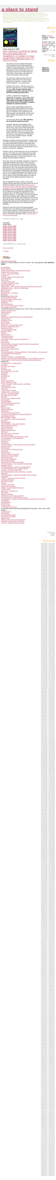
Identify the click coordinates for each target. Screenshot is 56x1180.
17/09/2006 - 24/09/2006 (48, 665)
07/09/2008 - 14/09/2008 (48, 784)
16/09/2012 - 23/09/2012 (48, 1064)
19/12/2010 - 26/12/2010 (48, 938)
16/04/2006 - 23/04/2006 (48, 638)
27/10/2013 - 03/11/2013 (48, 1132)
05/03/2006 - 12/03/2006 (48, 630)
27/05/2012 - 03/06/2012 (48, 1041)
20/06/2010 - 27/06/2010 (48, 915)
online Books (5, 443)
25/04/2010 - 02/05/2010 (48, 904)
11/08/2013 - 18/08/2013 (48, 1117)
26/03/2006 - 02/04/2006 (48, 634)
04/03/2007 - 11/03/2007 (48, 698)
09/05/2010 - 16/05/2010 (48, 907)
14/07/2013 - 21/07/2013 (48, 1111)
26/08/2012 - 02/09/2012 (48, 1060)
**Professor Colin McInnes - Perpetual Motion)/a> (16, 414)
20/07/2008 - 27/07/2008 (48, 775)
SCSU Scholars (32, 475)
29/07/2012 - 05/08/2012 (48, 1054)
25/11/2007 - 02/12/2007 (48, 733)
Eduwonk (4, 333)
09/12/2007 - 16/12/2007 (48, 736)
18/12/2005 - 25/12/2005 (48, 614)
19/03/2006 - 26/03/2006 (48, 633)
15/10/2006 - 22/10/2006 (48, 671)
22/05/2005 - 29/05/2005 (48, 583)
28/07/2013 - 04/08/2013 (48, 1114)
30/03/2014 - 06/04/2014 (48, 1162)
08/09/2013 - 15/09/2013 (48, 1122)
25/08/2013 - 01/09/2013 (48, 1119)
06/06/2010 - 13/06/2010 (48, 912)
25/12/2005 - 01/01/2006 (48, 616)
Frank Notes (5, 350)
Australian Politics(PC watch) (10, 283)
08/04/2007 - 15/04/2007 (48, 705)
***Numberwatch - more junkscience (12, 438)
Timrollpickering (6, 502)
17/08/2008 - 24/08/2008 (48, 780)
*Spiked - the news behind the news (12, 488)
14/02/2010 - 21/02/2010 (48, 890)
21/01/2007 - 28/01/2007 (48, 689)
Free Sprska (5, 355)
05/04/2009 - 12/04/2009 (48, 826)
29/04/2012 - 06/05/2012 (48, 1036)
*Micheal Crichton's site (8, 310)
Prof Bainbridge (27, 464)
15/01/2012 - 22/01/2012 (48, 1014)
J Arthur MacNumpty (7, 381)
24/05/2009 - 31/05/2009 (48, 836)
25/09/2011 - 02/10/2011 (48, 992)
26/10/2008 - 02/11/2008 (48, 794)
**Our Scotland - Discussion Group (12, 449)
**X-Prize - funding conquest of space (12, 523)
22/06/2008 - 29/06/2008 (48, 769)
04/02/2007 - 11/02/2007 (48, 692)
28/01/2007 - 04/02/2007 (48, 691)
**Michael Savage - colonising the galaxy (13, 475)
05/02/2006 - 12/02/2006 (48, 624)
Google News (51, 532)
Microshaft (4, 420)
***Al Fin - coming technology (10, 274)
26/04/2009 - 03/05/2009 (48, 830)
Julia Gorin (4, 388)
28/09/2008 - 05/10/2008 (48, 789)
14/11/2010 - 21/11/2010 (48, 931)
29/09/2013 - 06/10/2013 (48, 1127)
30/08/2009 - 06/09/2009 (48, 855)
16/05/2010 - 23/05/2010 (48, 908)
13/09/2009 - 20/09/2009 (48, 858)
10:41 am (17, 218)
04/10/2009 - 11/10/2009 (48, 863)
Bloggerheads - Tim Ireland (9, 293)
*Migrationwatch (6, 422)
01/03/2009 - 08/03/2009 (48, 819)
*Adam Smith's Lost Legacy (9, 272)
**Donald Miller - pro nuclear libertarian (13, 424)
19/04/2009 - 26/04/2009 (48, 828)
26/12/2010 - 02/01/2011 (48, 939)
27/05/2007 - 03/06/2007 (48, 713)
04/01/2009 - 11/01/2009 (48, 807)
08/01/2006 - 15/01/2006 (48, 618)
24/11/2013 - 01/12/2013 (48, 1138)
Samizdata (4, 473)
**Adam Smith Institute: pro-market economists (15, 270)
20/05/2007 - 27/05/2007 (48, 712)
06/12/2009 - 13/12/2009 (48, 875)
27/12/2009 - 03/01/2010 (48, 880)
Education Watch (6, 331)
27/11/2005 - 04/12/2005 (48, 610)
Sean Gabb (4, 476)
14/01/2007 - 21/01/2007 (48, 688)
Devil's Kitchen (5, 323)
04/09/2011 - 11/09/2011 (48, 987)
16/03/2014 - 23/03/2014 (48, 1159)
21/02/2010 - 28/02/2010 (48, 891)
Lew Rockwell (5, 400)
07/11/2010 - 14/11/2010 (48, 929)
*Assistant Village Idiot (8, 281)
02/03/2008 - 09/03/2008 (48, 753)
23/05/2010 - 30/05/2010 (48, 909)
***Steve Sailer (5, 489)
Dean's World (5, 321)
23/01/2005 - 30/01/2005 (48, 559)
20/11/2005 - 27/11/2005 (48, 608)
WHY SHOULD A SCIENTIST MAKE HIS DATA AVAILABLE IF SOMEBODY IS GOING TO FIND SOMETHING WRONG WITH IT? (20, 55)
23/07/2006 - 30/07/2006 (48, 655)
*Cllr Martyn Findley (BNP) (9, 345)
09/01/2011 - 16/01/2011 (48, 942)
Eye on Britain (5, 342)
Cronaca (3, 315)
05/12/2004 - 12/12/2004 (48, 549)
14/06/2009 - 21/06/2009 (48, 840)
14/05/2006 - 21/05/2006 (48, 644)
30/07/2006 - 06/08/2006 (48, 657)
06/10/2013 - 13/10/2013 (48, 1128)
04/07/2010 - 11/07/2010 (48, 918)
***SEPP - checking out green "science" (13, 478)
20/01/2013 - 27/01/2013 (48, 1090)
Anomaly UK (5, 275)
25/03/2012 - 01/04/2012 (48, 1029)
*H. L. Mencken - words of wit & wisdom (13, 419)
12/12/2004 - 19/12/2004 (48, 550)
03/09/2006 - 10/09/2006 (48, 662)
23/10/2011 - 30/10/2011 (48, 997)
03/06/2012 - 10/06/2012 (48, 1043)
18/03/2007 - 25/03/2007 (48, 701)
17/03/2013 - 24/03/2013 (48, 1101)
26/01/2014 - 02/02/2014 (48, 1149)
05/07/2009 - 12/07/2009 (48, 844)
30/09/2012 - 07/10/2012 (48, 1067)
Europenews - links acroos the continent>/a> (15, 339)
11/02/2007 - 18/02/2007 (48, 694)
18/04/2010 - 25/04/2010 (48, 902)
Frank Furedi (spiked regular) (10, 349)
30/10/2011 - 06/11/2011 (48, 999)
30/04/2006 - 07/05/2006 (48, 641)
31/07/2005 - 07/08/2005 (48, 593)
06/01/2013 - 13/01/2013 (48, 1087)
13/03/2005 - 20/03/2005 (48, 569)
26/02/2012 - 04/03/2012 (48, 1023)
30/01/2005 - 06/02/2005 (48, 560)
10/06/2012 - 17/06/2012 (48, 1044)
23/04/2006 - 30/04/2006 (48, 640)
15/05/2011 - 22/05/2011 (48, 966)
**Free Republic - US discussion (37, 352)
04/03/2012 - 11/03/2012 (48, 1024)
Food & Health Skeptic (8, 347)
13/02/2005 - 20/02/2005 (48, 563)
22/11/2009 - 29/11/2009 (48, 872)
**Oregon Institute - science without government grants (18, 444)
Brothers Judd (13, 296)
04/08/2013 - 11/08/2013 (48, 1115)
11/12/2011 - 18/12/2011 (48, 1007)
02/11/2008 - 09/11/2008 (48, 796)
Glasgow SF (5, 361)
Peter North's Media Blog (9, 459)
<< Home (6, 251)
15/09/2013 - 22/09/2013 (48, 1124)
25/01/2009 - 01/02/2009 (48, 811)
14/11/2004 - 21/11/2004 (48, 545)
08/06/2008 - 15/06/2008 (48, 766)
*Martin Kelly (5, 411)
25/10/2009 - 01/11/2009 (48, 867)
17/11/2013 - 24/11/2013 (48, 1137)
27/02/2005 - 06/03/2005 (48, 566)
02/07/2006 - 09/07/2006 (48, 654)
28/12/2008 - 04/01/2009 (48, 806)
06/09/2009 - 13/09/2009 (48, 857)
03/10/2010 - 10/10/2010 (48, 922)
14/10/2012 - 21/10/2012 (48, 1070)
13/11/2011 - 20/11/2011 (48, 1002)
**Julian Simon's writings (8, 390)
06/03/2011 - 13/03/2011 (48, 952)
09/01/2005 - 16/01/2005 (48, 556)
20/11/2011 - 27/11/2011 (48, 1003)
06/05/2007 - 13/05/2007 (48, 709)
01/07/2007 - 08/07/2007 (48, 721)
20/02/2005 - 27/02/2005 (48, 564)
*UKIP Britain (5, 513)
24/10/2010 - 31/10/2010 (48, 926)
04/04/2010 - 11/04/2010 (48, 899)
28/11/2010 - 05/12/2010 (48, 934)
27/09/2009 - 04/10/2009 (48, 861)
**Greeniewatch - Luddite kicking (11, 363)
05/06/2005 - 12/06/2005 (48, 586)
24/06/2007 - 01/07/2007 (48, 719)
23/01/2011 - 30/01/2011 (48, 945)
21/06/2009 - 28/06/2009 (48, 841)
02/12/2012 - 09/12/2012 (48, 1080)
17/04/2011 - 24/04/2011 (48, 960)
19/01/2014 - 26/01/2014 (48, 1148)
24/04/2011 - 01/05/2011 (48, 962)
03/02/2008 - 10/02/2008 (48, 748)
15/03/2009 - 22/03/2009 (48, 821)
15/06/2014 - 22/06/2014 (48, 1173)
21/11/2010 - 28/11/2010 (48, 932)
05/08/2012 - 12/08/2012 (48, 1056)
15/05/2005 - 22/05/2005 (48, 581)
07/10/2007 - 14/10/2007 (48, 723)
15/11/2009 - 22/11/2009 (48, 871)
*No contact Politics (7, 435)
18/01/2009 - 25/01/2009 (48, 810)
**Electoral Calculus (7, 336)
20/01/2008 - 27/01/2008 (48, 745)
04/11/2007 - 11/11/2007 (48, 729)
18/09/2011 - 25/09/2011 (48, 990)
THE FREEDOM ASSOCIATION (11, 353)
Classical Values (6, 312)
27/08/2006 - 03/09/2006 (48, 661)
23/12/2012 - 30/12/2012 (48, 1084)
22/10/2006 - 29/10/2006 (48, 672)
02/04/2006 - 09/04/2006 (48, 635)
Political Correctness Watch (9, 456)
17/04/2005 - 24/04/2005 (48, 576)
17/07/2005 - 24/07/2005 (48, 590)
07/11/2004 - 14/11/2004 (48, 543)
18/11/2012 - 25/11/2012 (48, 1077)
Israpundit (4, 374)
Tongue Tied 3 (5, 503)
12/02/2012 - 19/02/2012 (48, 1020)
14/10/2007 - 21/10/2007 (48, 725)
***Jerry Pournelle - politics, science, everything (15, 384)
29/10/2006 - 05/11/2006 (48, 674)
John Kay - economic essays (10, 393)
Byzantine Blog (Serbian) (9, 297)
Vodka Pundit (5, 518)
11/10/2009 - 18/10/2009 (48, 864)
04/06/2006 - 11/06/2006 (48, 648)
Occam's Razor (6, 440)
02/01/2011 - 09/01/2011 (48, 941)
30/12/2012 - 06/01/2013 (48, 1085)
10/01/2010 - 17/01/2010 (48, 882)
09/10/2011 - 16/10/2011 (48, 995)
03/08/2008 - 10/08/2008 (48, 777)
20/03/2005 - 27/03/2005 (48, 570)
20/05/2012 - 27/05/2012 (48, 1040)
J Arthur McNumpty (7, 427)
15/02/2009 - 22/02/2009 (48, 816)
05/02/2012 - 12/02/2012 (48, 1019)
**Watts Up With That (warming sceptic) (13, 519)
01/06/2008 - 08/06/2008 (48, 765)
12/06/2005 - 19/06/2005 (48, 587)
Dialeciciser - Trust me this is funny (12, 325)
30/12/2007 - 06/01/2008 (48, 740)
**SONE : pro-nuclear (7, 484)
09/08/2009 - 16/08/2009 (48, 851)
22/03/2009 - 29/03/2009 (48, 823)
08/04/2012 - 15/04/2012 (48, 1031)
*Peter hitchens (6, 452)
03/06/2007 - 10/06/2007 (48, 715)
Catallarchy (4, 302)
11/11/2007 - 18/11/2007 (48, 731)
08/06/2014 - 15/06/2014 (48, 1172)
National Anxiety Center (8, 430)
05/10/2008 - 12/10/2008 (48, 790)
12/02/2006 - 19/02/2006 (48, 625)
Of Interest (4, 441)
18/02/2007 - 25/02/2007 (48, 695)
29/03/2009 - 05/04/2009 (48, 824)
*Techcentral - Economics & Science (12, 495)
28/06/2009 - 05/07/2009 (48, 843)
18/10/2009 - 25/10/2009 (48, 865)
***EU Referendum (7, 337)
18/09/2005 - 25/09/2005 (48, 601)
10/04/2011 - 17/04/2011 (48, 959)
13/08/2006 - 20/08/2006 (48, 660)
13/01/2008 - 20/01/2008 (48, 743)
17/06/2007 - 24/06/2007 (48, 718)
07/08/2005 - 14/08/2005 (48, 594)
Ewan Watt (4, 341)
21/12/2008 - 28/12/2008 (48, 804)
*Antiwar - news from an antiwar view (12, 277)
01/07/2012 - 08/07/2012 (48, 1048)
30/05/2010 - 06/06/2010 (48, 911)
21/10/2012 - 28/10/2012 (48, 1071)
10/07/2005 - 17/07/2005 (48, 589)
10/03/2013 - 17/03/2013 (48, 1100)
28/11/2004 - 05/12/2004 (48, 547)
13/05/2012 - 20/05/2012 (48, 1039)
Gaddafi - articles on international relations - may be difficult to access (22, 358)
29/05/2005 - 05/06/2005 (48, 584)
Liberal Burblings (6, 401)
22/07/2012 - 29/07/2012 (48, 1053)
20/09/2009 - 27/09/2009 (48, 860)
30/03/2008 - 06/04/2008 (48, 759)
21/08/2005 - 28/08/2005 (48, 597)
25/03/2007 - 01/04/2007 (48, 702)
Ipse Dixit (4, 377)
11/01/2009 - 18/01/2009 (48, 809)
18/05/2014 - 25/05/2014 (48, 1168)
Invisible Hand (5, 376)
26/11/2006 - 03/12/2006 (48, 679)
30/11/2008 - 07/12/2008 (48, 800)
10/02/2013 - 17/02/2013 (48, 1094)
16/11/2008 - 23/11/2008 (48, 797)
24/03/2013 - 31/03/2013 (48, 1102)
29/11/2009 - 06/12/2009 (48, 874)
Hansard (3, 368)
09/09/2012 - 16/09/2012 (48, 1063)
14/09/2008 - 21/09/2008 (48, 786)
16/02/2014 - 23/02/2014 (48, 1154)
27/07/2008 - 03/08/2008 (48, 776)
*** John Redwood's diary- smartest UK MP (14, 468)
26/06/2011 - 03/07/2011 (48, 975)
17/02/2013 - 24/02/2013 (48, 1095)
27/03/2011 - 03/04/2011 (48, 956)
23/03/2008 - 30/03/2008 (48, 757)
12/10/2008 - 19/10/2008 (48, 792)
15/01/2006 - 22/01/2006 (48, 620)
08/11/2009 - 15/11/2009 (48, 870)
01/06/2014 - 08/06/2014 (48, 1171)
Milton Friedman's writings (9, 425)
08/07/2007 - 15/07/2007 (48, 722)
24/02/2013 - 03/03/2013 (48, 1097)
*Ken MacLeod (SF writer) (9, 395)
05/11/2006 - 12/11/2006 (48, 675)
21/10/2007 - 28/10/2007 (48, 726)
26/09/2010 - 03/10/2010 (48, 921)
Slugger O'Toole (6, 446)
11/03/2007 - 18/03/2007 (48, 699)
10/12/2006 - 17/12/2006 (48, 682)
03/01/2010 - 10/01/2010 (48, 881)
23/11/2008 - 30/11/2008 (48, 799)
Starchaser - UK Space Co (9, 491)
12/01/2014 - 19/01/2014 (48, 1146)
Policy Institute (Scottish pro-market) (12, 462)
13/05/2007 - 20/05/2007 (48, 711)
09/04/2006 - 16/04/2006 (48, 637)
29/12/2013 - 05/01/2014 (48, 1145)
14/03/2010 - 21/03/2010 (48, 895)
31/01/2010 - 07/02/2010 (48, 887)
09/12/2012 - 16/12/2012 (48, 1081)
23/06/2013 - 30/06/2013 (48, 1107)
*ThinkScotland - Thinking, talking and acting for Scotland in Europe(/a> (23, 499)
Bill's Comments (6, 289)
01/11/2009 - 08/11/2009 (48, 868)
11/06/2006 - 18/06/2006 (48, 650)
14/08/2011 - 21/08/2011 (48, 985)
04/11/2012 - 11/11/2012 (48, 1074)
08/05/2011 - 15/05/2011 (48, 965)
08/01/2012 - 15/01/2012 (48, 1013)
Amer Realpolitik (6, 278)
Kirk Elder (4, 396)
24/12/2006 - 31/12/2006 (48, 685)
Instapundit (4, 373)
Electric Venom (5, 334)
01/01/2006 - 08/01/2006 (48, 617)
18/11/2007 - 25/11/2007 (48, 732)
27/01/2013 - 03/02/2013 (48, 1091)
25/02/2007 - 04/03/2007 (48, 696)
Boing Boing (5, 296)
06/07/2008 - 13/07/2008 (48, 772)
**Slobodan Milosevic (7, 480)
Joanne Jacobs (5, 385)
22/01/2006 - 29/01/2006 (48, 621)
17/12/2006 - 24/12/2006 (48, 684)
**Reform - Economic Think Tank (11, 470)
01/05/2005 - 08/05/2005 (48, 579)
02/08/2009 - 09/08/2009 (48, 850)
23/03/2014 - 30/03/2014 (48, 1161)
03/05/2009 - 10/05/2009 (48, 831)
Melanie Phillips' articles (8, 417)
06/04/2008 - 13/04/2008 (48, 760)
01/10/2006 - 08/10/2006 (48, 668)
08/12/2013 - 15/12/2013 (48, 1141)
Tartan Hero (4, 492)
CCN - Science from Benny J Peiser (12, 305)
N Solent (3, 483)
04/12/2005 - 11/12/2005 (48, 611)
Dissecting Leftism (6, 328)
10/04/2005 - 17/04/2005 (48, 574)
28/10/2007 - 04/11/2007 (48, 728)
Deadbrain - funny (6, 320)
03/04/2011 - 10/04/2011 (48, 958)
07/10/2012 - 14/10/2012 (48, 1068)
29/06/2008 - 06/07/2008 (48, 770)
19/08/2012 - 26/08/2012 (48, 1058)
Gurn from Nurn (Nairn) (8, 366)
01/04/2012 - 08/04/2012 (48, 1030)
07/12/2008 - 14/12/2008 (48, 801)
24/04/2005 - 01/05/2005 (48, 577)
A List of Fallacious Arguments (10, 403)
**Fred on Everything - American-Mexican (14, 352)
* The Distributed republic (9, 329)
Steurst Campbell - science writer (11, 299)
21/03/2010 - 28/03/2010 (48, 897)
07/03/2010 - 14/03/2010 (48, 894)
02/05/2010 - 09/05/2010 (48, 905)
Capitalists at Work (7, 301)
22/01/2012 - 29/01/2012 (48, 1016)
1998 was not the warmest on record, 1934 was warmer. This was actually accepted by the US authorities (20, 186)
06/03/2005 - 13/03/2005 (48, 567)
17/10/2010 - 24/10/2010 (48, 925)
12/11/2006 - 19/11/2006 (48, 677)
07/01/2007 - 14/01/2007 (48, 687)
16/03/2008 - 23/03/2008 (48, 756)
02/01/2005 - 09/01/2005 (48, 554)
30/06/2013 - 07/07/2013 (48, 1108)
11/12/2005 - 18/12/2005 (48, 613)
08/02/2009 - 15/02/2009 (48, 814)
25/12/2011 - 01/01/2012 (48, 1010)
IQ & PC (3, 379)
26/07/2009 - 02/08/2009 (48, 848)
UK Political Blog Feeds (8, 515)
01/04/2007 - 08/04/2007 (48, 704)
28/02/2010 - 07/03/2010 (48, 892)
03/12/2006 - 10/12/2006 (48, 681)
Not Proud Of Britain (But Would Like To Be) (14, 436)
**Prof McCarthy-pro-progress (10, 412)
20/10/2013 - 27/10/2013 (48, 1131)
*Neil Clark (4, 432)
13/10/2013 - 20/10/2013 (48, 1129)
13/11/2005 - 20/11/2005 (48, 607)
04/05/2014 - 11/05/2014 (48, 1165)
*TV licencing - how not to (9, 507)
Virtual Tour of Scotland (8, 516)
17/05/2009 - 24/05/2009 (48, 834)
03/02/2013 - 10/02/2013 (48, 1092)
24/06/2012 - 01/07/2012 (48, 1047)
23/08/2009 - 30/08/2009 (48, 854)
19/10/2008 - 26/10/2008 (48, 793)
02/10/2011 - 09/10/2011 (48, 993)
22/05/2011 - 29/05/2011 (48, 968)
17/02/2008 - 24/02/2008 (48, 750)
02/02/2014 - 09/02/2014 (48, 1151)
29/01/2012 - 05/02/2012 (48, 1017)
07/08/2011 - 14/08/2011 (48, 983)
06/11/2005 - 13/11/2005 (48, 606)
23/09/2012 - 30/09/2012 (48, 1066)
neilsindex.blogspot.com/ (8, 261)
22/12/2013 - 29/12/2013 (48, 1144)
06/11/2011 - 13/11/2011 (48, 1000)
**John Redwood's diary (8, 387)
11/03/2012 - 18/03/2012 (48, 1026)
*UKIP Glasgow (6, 511)
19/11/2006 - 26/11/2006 (48, 678)
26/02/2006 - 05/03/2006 (48, 628)
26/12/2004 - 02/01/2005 (48, 553)
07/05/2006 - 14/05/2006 (48, 642)
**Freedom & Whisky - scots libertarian (13, 357)
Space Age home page (8, 486)
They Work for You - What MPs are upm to (14, 497)
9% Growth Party (6, 269)
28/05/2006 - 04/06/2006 (48, 647)
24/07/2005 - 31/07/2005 (48, 591)
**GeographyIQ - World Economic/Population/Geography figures (21, 360)
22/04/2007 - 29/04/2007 (48, 706)
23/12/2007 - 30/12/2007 (48, 739)
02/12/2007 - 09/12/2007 (48, 735)
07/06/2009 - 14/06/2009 (48, 838)
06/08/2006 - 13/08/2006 (48, 658)
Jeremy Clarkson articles (8, 382)
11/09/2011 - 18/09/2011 (48, 989)
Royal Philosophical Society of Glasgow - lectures (16, 472)
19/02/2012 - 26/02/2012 (48, 1022)
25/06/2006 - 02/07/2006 (48, 652)
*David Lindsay (5, 318)
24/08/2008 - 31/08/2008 (48, 782)
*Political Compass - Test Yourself (11, 464)
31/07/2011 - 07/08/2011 (48, 982)
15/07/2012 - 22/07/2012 (48, 1051)
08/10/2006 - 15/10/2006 (48, 669)
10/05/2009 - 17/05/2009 (48, 833)
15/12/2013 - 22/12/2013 (48, 1142)
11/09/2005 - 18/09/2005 (48, 600)
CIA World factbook (7, 304)
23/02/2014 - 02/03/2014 (48, 1155)
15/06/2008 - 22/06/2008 (48, 767)
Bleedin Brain (5, 291)
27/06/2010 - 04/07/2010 (48, 916)
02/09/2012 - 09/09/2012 (48, 1061)
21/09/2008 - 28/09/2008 (48, 787)
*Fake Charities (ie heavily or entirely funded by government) (20, 344)
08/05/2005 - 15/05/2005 (48, 580)
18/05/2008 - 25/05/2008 (48, 762)
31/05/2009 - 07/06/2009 (48, 837)
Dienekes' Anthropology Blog (10, 326)
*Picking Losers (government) (10, 454)
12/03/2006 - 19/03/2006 (48, 631)
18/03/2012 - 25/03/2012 (48, 1027)
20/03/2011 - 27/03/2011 (48, 955)
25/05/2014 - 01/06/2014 (48, 1169)
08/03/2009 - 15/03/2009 (48, 820)
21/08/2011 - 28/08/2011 (48, 986)
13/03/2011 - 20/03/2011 (48, 953)
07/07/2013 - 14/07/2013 (48, 1110)
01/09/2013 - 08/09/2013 (48, 1121)
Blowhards (4, 294)
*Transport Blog (6, 505)
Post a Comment (8, 248)
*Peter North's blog (7, 457)
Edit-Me (52, 533)
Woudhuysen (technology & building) (12, 521)
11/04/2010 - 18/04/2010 (48, 901)
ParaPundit (4, 451)
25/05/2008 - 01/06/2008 (48, 763)
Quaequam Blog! (6, 465)
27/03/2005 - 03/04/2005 (48, 572)
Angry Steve (5, 280)
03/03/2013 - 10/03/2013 (48, 1098)
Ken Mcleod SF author (8, 416)
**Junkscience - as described (10, 392)
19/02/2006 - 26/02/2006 (48, 627)
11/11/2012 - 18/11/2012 (48, 1075)
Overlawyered (5, 448)
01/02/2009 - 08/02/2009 (48, 813)
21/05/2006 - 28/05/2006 (48, 645)
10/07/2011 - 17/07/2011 (48, 978)
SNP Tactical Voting (7, 481)
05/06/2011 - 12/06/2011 (48, 970)
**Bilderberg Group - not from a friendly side (14, 288)
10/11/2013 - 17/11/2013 (48, 1135)
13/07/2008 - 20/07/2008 (48, 773)
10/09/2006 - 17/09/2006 (48, 664)
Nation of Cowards (7, 428)
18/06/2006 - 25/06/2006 (48, 651)
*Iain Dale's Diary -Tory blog (9, 371)
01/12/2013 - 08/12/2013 (48, 1139)
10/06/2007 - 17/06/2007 (48, 716)
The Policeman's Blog (7, 460)
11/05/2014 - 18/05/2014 (48, 1166)
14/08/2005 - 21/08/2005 (48, 596)
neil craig (49, 36)
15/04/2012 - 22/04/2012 (48, 1033)
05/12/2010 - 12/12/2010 (48, 935)
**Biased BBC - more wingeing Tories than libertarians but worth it (21, 286)
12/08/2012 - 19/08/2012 (48, 1057)
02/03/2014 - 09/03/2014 (48, 1156)
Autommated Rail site (7, 285)
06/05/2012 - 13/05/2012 (48, 1037)
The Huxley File (6, 369)
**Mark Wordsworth (7, 409)
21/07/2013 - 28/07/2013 (48, 1112)
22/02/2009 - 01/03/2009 (48, 817)
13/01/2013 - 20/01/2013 (48, 1088)
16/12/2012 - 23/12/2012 (48, 1083)
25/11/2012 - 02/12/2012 (48, 1078)
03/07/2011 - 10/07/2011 (48, 976)
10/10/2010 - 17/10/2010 (48, 924)
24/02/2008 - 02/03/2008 (48, 752)
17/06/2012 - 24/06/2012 (48, 1046)
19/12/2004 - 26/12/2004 (48, 552)
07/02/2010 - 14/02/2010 (48, 888)
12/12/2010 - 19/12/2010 (48, 936)
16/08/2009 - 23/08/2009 (48, 853)
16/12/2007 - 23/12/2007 (48, 738)
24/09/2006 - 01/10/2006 (48, 667)
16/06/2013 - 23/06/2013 (48, 1105)
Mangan (3, 406)
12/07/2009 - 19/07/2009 (48, 845)
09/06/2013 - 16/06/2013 (48, 1104)
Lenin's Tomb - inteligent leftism (10, 398)
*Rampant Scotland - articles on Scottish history (16, 467)
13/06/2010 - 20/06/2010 (48, 914)
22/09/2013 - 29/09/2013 (48, 1125)
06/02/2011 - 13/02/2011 (48, 946)
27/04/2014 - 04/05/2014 (48, 1163)
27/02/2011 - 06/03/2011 (48, 951)
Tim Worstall (5, 500)
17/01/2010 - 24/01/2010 (48, 884)
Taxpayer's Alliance (7, 494)
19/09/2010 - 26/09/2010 (48, 919)
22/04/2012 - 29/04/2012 (48, 1034)
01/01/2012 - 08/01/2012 (48, 1012)
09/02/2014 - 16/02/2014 (48, 1152)
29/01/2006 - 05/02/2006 (48, 623)
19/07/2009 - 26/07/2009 (48, 847)
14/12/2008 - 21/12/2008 (48, 803)
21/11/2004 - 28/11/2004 (48, 546)
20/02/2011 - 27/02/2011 (48, 949)
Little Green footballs (7, 404)
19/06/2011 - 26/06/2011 (48, 973)
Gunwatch (4, 365)
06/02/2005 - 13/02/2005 (48, 562)
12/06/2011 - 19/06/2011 (48, 972)
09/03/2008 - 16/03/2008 (48, 755)
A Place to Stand (20, 9)
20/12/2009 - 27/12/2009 (48, 878)
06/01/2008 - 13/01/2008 (48, 742)
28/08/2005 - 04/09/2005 (48, 598)
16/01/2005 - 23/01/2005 (48, 557)
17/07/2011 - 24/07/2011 (48, 979)
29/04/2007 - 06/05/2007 (48, 708)
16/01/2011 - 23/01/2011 (48, 943)
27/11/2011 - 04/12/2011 (48, 1004)
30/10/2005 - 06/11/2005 (48, 604)
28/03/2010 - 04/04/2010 (48, 898)
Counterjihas (5, 313)
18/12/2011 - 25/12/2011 (48, 1009)
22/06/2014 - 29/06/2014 (48, 1175)
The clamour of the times (8, 307)
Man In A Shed (5, 408)
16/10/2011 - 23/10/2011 (48, 996)
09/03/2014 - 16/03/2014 (48, 1158)
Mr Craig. (45, 43)
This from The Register (10, 60)
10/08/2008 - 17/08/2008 (48, 779)
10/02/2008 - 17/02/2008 (48, 749)
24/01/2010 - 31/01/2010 (48, 885)
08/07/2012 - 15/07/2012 (48, 1050)
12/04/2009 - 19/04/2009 (48, 827)
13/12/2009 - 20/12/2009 (48, 877)
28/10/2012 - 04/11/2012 (48, 1073)
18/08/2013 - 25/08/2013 (48, 1118)
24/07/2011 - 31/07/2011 (48, 980)
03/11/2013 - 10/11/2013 (48, 1134)
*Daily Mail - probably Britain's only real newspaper (17, 317)
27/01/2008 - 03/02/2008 (48, 746)
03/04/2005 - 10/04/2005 (48, 573)
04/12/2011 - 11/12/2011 (48, 1006)
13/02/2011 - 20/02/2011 (48, 948)
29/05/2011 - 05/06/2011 (48, 969)
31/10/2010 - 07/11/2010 (48, 928)
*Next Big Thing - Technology (10, 433)
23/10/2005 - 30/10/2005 (48, 603)
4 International (5, 267)
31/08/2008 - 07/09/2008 (48, 783)
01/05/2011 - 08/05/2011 (48, 963)
